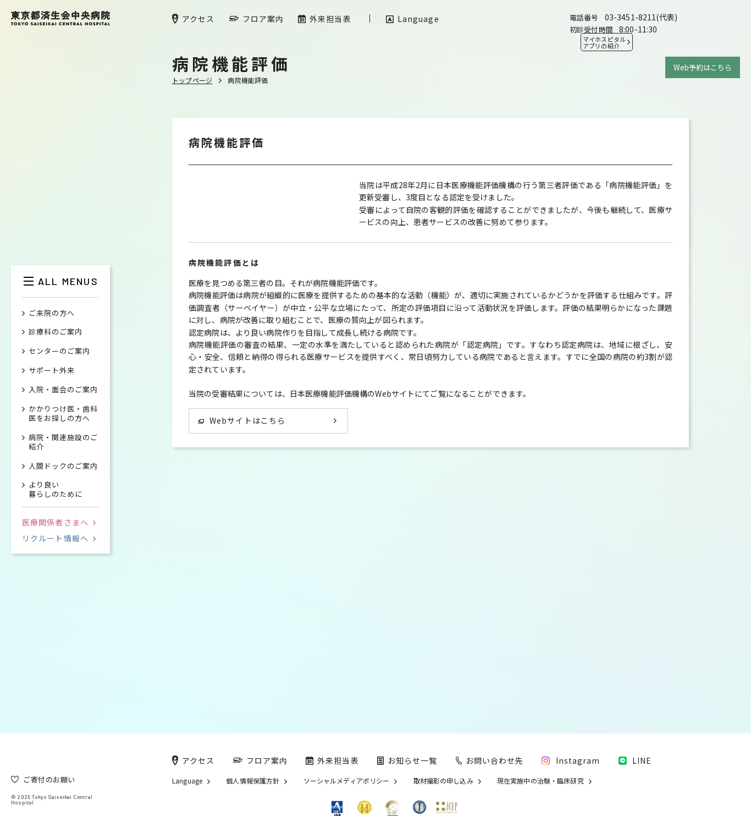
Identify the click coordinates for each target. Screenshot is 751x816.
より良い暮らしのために (55, 489)
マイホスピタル (604, 42)
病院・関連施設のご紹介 (63, 442)
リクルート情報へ (59, 538)
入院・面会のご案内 (63, 390)
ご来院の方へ (52, 313)
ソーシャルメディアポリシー (346, 780)
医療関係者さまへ (59, 522)
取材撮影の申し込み (443, 780)
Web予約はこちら (702, 67)
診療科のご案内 (55, 332)
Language (187, 780)
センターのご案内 (59, 351)
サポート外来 (52, 370)
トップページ (192, 80)
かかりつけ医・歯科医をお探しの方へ (63, 413)
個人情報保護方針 (252, 780)
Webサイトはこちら (241, 597)
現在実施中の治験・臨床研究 (540, 780)
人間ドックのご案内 (63, 466)
